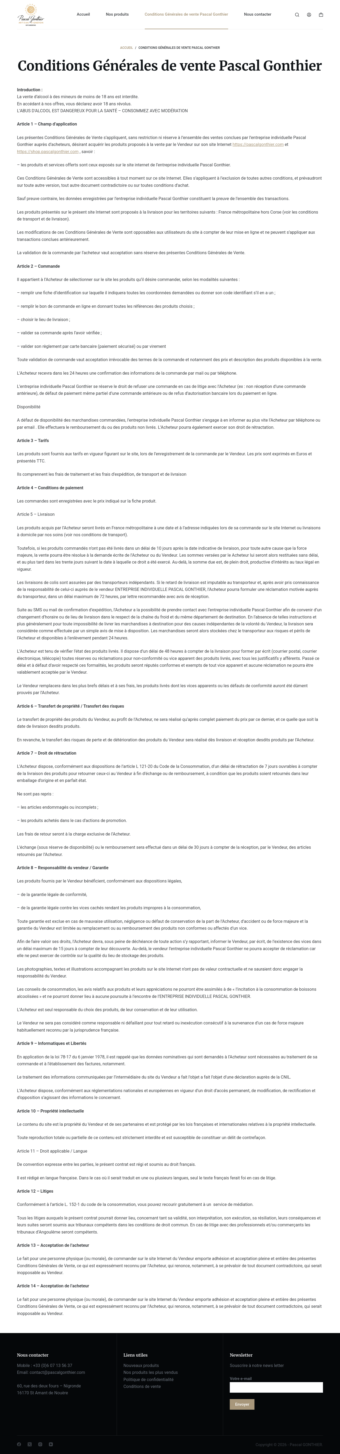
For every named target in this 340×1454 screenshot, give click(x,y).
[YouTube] (51, 1444)
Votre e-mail (276, 1383)
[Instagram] (40, 1444)
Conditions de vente (142, 1386)
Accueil (83, 14)
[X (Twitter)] (30, 1444)
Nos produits (117, 14)
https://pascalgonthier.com (258, 144)
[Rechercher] (297, 15)
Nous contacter (257, 14)
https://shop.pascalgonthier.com (48, 151)
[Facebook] (19, 1444)
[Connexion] (309, 15)
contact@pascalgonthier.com (57, 1372)
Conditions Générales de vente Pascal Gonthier (186, 14)
